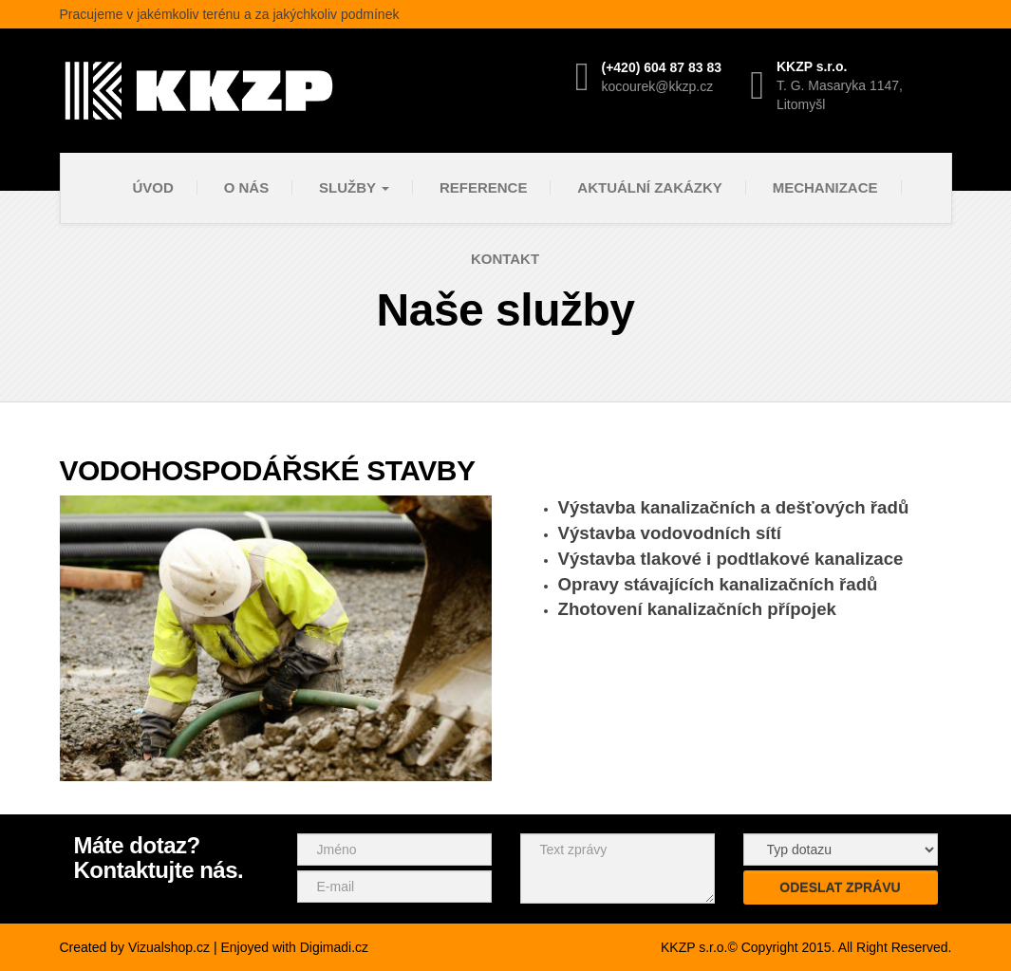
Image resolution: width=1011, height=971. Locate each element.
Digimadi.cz (334, 947)
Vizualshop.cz (169, 947)
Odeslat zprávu (839, 887)
